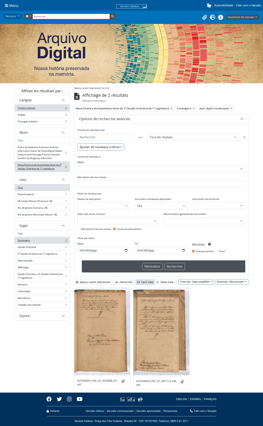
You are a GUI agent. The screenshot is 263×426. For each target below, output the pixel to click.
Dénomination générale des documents (184, 214)
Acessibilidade (223, 5)
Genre (24, 315)
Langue (25, 100)
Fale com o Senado (248, 5)
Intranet (53, 411)
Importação (42, 292)
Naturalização (42, 261)
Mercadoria (42, 298)
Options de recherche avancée (104, 118)
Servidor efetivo (95, 411)
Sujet (23, 225)
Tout (20, 140)
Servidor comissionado (120, 411)
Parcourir (11, 16)
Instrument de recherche (205, 199)
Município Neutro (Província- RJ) (42, 202)
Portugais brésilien (42, 122)
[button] (210, 5)
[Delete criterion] (244, 137)
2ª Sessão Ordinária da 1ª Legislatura (42, 254)
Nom (23, 132)
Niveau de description (89, 199)
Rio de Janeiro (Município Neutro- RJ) (42, 215)
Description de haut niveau (91, 177)
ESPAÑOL (195, 399)
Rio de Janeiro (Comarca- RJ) (42, 208)
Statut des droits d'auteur (91, 214)
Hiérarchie (123, 282)
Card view (145, 282)
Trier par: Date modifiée (195, 281)
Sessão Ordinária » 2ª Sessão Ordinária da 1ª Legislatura (42, 275)
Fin (136, 243)
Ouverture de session (241, 17)
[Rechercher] (71, 16)
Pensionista (170, 411)
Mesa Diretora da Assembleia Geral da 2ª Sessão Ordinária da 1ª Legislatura (42, 166)
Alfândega (42, 268)
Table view (164, 282)
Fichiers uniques (42, 108)
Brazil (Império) (42, 195)
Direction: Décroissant (231, 281)
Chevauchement (205, 251)
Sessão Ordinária (42, 248)
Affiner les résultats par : (42, 90)
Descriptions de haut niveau (96, 229)
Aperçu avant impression (93, 282)
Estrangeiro (42, 241)
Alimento (42, 285)
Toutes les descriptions (129, 229)
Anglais (42, 115)
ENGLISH (181, 399)
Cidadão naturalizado (42, 305)
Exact (222, 251)
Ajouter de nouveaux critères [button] (100, 147)
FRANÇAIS (210, 399)
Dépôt (80, 162)
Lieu (22, 179)
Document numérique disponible (153, 199)
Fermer (106, 88)
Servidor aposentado (148, 411)
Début (80, 243)
